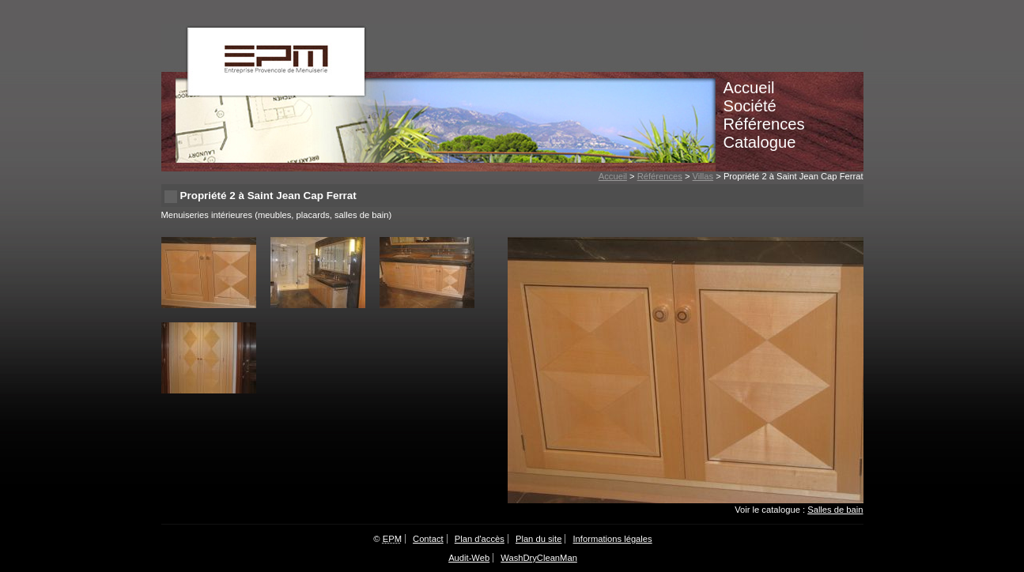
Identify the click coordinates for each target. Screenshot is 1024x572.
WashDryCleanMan (539, 558)
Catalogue (760, 142)
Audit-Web (468, 558)
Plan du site (538, 539)
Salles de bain (835, 509)
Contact (428, 539)
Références (764, 124)
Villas (703, 176)
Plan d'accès (479, 539)
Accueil (749, 87)
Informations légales (612, 539)
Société (750, 106)
